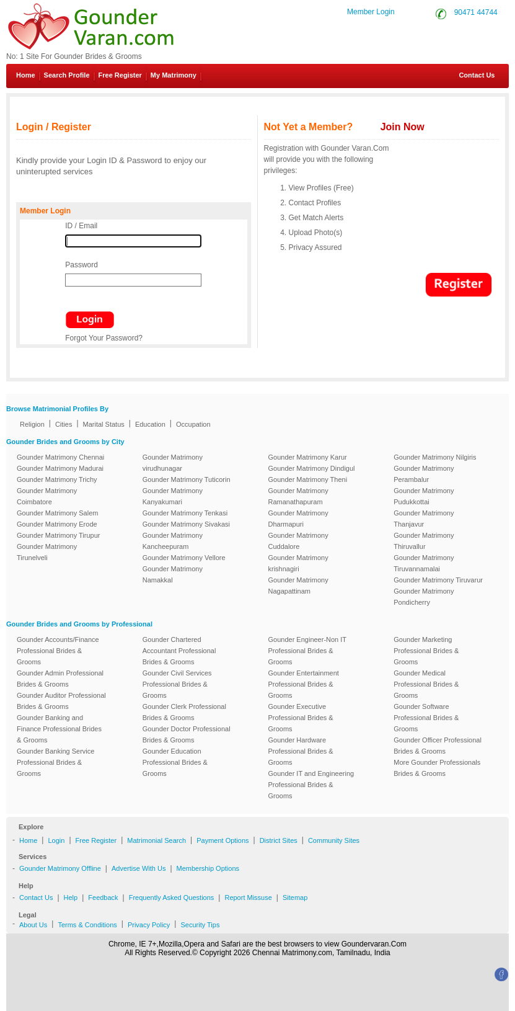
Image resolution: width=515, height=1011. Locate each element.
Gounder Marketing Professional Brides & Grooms (426, 651)
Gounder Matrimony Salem (57, 513)
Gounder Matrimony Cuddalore (298, 541)
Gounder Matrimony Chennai (60, 457)
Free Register (120, 75)
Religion (32, 424)
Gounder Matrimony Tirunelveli (47, 552)
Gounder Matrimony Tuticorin (187, 479)
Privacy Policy (149, 925)
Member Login (371, 11)
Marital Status (104, 424)
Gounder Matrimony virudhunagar (173, 462)
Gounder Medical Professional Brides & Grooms (426, 684)
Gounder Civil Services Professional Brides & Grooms (177, 684)
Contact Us (472, 75)
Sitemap (295, 897)
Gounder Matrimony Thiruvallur (424, 541)
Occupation (193, 424)
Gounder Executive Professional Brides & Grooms (300, 718)
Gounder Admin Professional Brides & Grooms (60, 678)
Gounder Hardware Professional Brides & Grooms (300, 751)
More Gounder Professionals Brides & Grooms (437, 768)
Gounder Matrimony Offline (60, 868)
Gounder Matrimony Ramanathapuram (298, 496)
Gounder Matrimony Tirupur (58, 535)
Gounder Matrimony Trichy (57, 479)
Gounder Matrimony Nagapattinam (298, 585)
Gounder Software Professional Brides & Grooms (426, 718)
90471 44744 (476, 12)
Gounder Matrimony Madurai (60, 468)
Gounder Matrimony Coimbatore (47, 496)
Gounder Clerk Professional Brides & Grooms (184, 712)
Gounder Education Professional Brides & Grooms (175, 762)
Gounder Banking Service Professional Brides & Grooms (55, 762)
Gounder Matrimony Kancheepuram (173, 541)
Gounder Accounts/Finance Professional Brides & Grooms (58, 651)
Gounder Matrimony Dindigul (311, 468)
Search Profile (67, 75)
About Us (33, 925)
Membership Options (208, 868)
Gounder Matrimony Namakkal (173, 574)
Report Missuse (247, 897)
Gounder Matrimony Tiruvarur (438, 580)
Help (71, 897)
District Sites (278, 840)
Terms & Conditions (87, 925)
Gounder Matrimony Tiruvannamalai (424, 563)
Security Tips (199, 925)
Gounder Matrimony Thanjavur (424, 518)
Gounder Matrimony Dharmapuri (298, 518)
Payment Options (222, 840)
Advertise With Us (138, 868)
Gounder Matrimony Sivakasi (186, 524)
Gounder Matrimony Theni (308, 479)
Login (56, 840)
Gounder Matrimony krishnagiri (298, 563)
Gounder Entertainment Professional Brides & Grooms (303, 684)
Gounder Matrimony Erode (57, 524)
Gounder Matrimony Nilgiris (435, 457)
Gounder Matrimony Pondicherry (424, 596)
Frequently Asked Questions (171, 897)
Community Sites (333, 840)
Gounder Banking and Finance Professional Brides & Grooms (59, 729)
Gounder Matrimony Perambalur (424, 474)
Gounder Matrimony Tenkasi (185, 513)
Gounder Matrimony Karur (307, 457)
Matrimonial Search (156, 840)
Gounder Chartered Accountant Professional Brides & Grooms (179, 651)
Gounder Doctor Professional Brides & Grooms (187, 734)
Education (150, 424)
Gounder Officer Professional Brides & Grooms (438, 745)
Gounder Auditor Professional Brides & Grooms (61, 701)
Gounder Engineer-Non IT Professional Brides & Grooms (307, 651)
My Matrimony (173, 75)
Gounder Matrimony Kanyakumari (173, 496)
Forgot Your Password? (104, 338)
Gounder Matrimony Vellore (184, 557)
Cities (64, 424)
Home (25, 75)
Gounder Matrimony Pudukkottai (424, 496)
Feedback (103, 897)
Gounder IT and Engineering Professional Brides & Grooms (311, 784)
